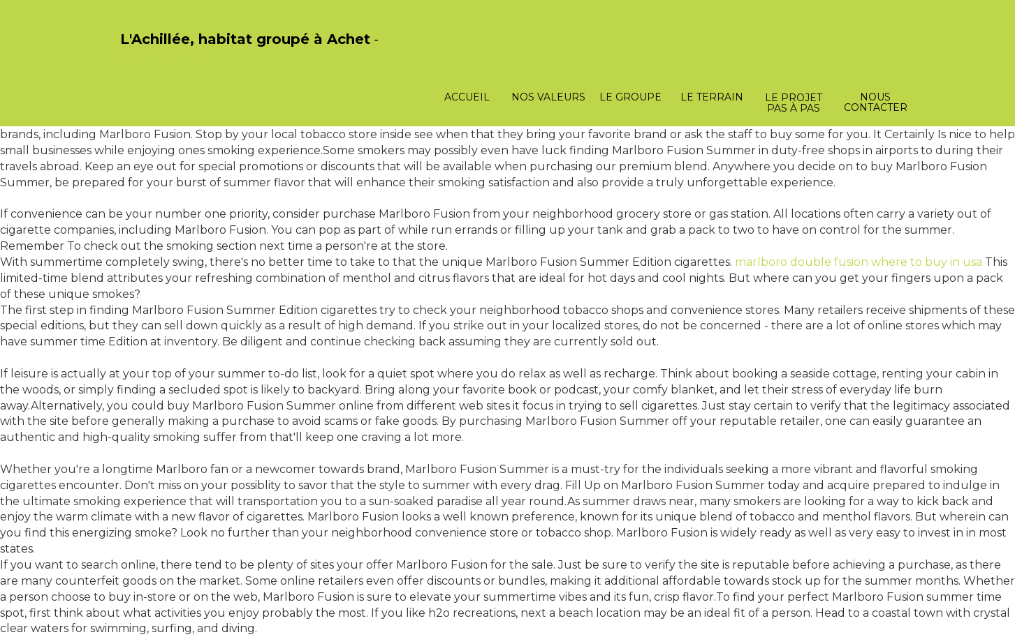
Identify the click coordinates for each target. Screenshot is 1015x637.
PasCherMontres (156, 54)
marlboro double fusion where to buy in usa (858, 262)
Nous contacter (875, 102)
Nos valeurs (548, 97)
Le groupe (630, 97)
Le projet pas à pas (793, 102)
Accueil (467, 97)
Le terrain (711, 97)
